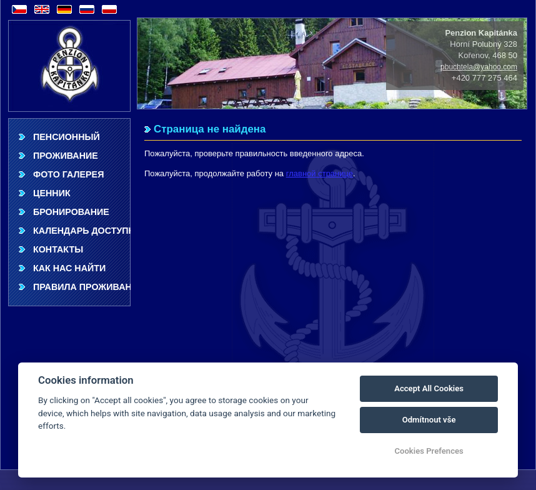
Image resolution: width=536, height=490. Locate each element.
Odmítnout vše (429, 419)
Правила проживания (82, 287)
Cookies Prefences (428, 451)
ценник (52, 193)
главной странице (319, 173)
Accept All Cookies (429, 388)
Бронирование (71, 212)
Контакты (58, 249)
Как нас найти (69, 268)
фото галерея (68, 174)
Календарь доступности (82, 231)
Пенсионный (66, 137)
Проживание (65, 156)
